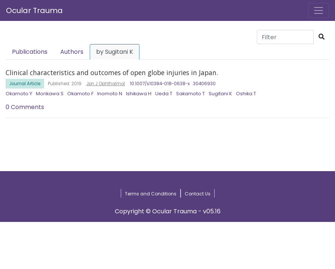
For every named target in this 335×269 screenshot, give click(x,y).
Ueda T (163, 93)
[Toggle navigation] (318, 10)
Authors (71, 51)
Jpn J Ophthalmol (105, 84)
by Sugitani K (114, 51)
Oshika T (246, 93)
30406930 (204, 84)
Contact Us (197, 194)
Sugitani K (220, 93)
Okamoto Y (19, 93)
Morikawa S (50, 93)
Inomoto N (109, 93)
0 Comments (25, 107)
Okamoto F (80, 93)
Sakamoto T (190, 93)
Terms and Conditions (150, 194)
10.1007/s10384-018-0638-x (160, 84)
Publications (29, 51)
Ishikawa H (138, 93)
